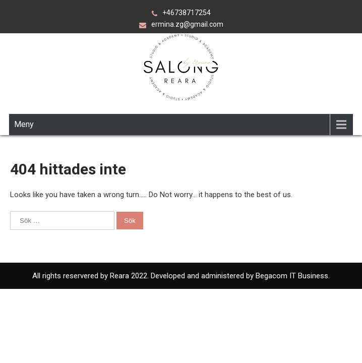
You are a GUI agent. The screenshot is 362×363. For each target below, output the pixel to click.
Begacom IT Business (291, 275)
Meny (24, 124)
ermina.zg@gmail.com (187, 24)
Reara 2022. (130, 275)
